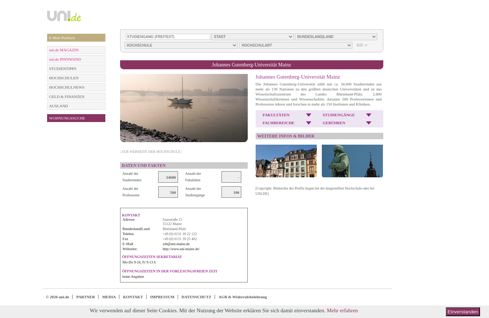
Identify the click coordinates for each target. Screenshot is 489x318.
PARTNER (85, 297)
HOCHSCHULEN (64, 78)
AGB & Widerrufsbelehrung (243, 297)
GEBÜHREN (334, 123)
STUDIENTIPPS (63, 68)
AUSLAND (58, 106)
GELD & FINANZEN (66, 96)
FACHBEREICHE (278, 123)
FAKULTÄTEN (276, 115)
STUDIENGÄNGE (339, 115)
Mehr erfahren (342, 310)
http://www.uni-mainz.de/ (181, 249)
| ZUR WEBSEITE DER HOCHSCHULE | (151, 152)
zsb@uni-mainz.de (176, 244)
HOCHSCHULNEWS (66, 87)
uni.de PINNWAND (65, 59)
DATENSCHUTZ (196, 297)
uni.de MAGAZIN (64, 50)
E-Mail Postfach (62, 38)
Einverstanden (463, 311)
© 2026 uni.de (57, 297)
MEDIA (109, 297)
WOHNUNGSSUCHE (67, 118)
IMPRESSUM (162, 297)
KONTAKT (133, 297)
